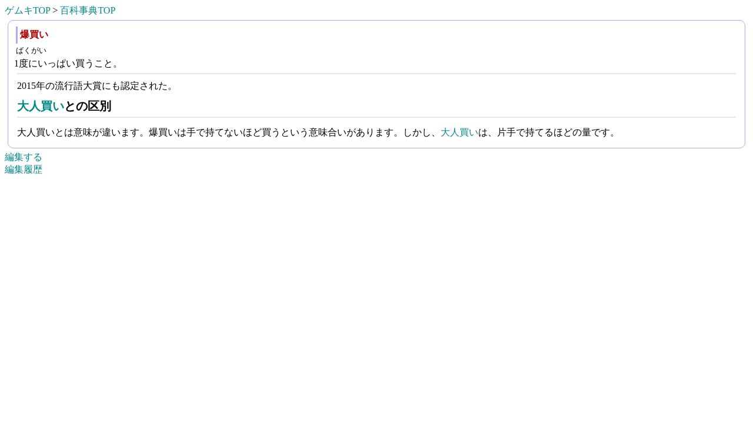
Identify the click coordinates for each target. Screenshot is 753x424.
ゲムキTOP (27, 10)
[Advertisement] (376, 407)
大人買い (40, 106)
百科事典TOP (87, 10)
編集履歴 (23, 169)
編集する (23, 157)
